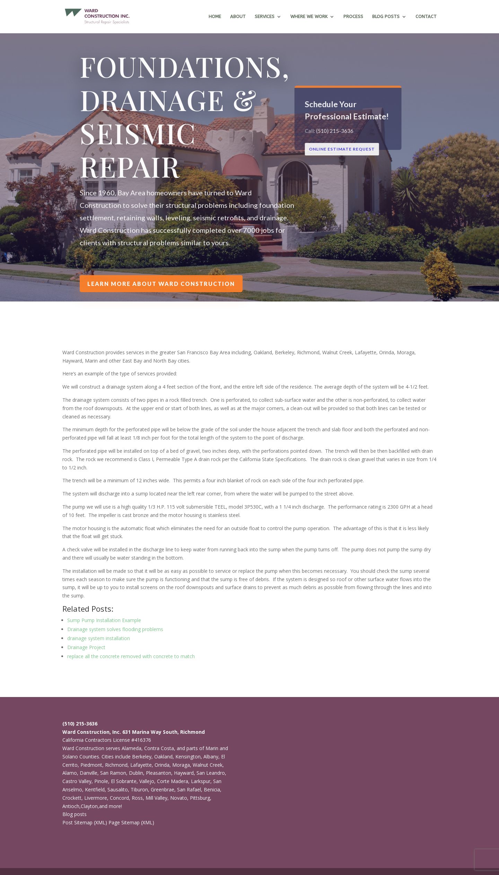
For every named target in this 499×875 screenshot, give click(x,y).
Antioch (70, 806)
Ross (137, 798)
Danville (88, 773)
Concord (119, 798)
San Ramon (113, 773)
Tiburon (139, 789)
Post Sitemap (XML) (84, 822)
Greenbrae (162, 789)
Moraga (181, 765)
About (238, 16)
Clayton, (90, 806)
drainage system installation (98, 638)
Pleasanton (158, 773)
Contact (426, 16)
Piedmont (91, 765)
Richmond (116, 765)
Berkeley (141, 756)
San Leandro (210, 773)
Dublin (136, 773)
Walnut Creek (207, 765)
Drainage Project (86, 647)
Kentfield (95, 789)
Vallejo (146, 781)
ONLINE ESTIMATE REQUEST (342, 149)
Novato (178, 798)
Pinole (101, 781)
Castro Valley (76, 781)
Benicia (212, 789)
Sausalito (117, 789)
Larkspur (200, 781)
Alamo (69, 773)
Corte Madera (172, 781)
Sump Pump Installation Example (104, 620)
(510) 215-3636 (335, 131)
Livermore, (96, 798)
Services (264, 16)
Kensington (188, 756)
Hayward (184, 773)
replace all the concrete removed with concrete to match (131, 656)
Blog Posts (386, 16)
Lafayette (141, 765)
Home (215, 16)
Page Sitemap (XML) (131, 822)
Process (353, 16)
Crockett (71, 798)
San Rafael (189, 789)
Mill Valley (156, 798)
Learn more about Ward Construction (161, 283)
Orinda (162, 765)
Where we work (308, 16)
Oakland (163, 756)
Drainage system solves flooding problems (115, 629)
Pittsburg (200, 798)
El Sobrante (124, 781)
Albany (210, 756)
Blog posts (74, 814)
